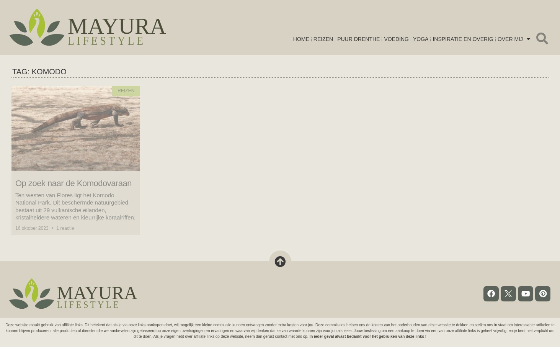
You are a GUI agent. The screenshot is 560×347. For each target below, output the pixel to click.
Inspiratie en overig (463, 42)
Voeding (396, 42)
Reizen (323, 42)
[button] (542, 38)
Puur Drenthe (358, 42)
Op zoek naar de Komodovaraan (73, 183)
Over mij (514, 41)
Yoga (420, 42)
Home (301, 42)
